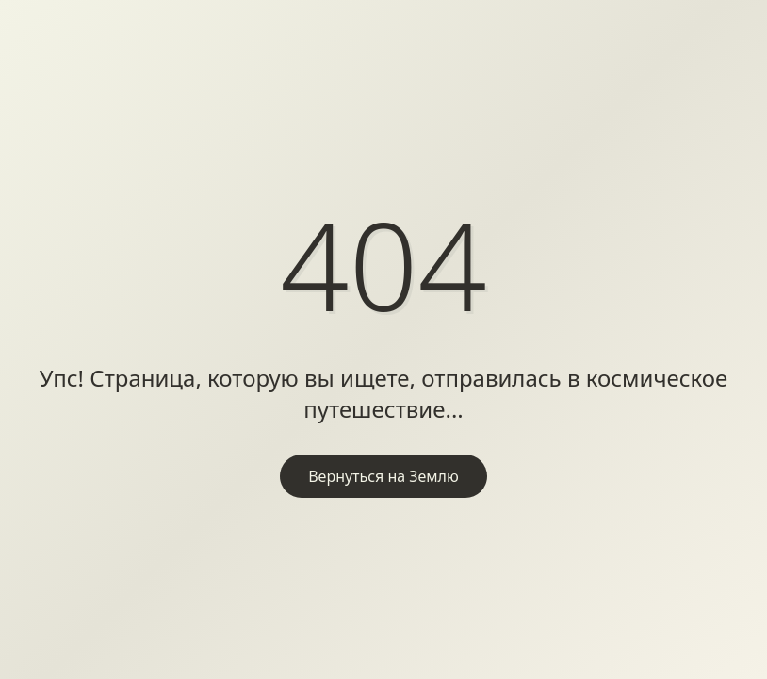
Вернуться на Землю (383, 476)
